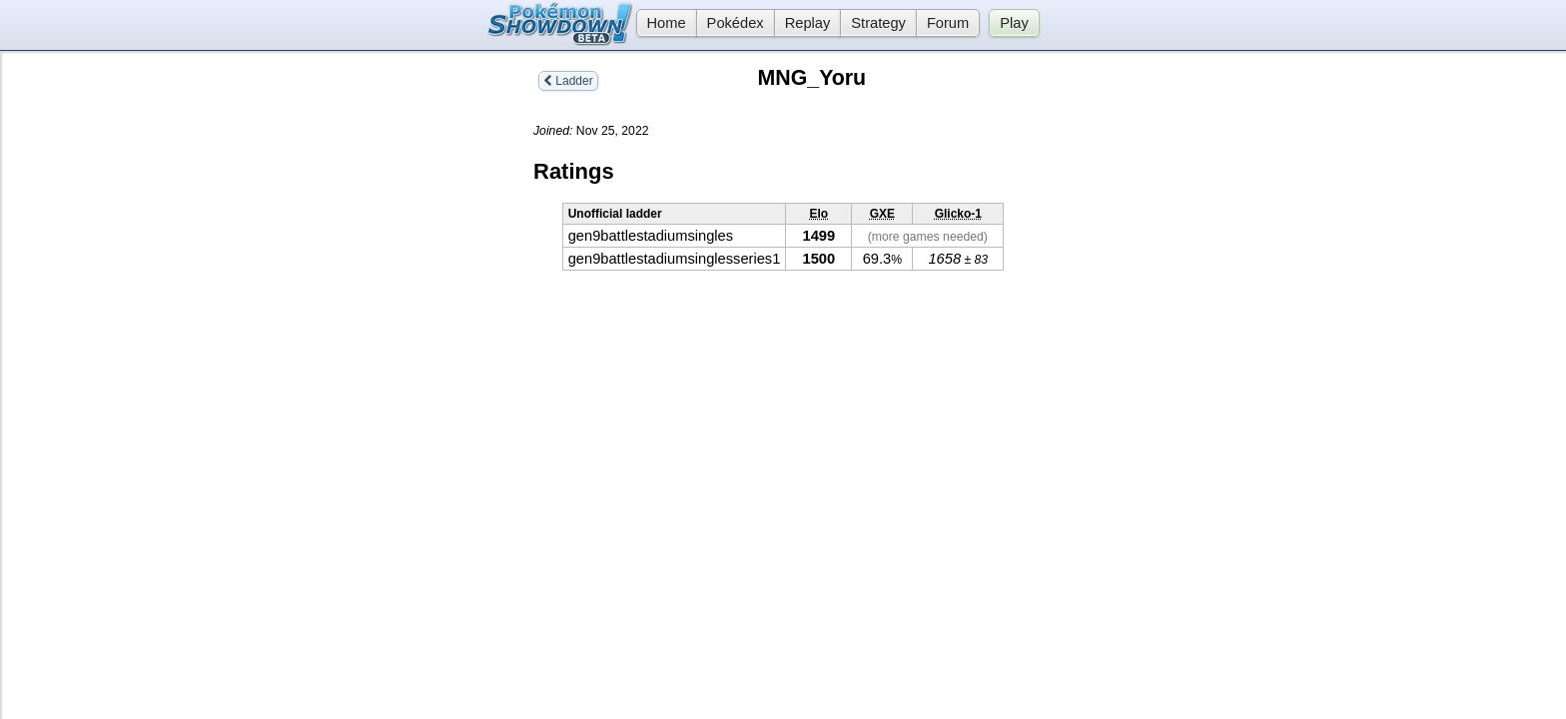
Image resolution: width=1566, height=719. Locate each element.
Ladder (568, 81)
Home (661, 23)
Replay (808, 23)
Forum (948, 23)
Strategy (878, 23)
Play (1014, 23)
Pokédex (735, 23)
